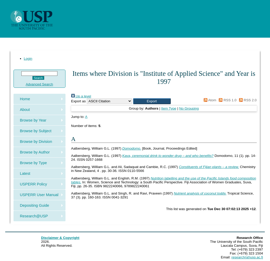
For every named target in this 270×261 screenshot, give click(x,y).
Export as (78, 101)
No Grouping (189, 108)
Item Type (168, 108)
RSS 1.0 (226, 100)
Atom (209, 100)
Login (28, 59)
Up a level (81, 96)
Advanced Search (39, 84)
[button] (152, 101)
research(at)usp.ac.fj (247, 257)
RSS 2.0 (247, 100)
